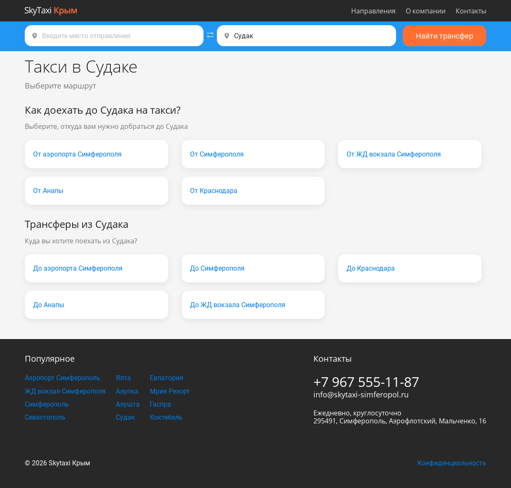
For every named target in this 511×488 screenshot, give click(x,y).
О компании (426, 11)
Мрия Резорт (170, 391)
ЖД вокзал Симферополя (65, 391)
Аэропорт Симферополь (62, 378)
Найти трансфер (444, 35)
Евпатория (166, 378)
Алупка (127, 391)
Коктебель (166, 417)
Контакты (471, 11)
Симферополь (47, 404)
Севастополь (45, 417)
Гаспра (160, 404)
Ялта (123, 378)
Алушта (128, 404)
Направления (373, 11)
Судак (125, 417)
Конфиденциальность (451, 463)
